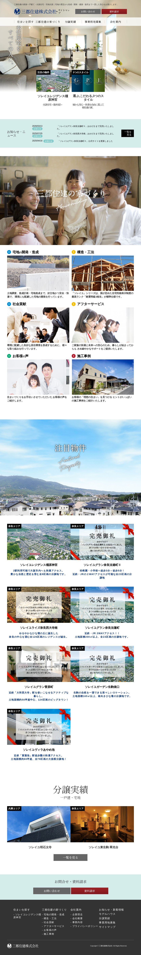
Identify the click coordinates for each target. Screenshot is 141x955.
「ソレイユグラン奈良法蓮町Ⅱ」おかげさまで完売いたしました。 (85, 127)
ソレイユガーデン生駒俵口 (102, 687)
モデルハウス (107, 913)
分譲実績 (70, 21)
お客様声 (20, 356)
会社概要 (77, 918)
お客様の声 (50, 930)
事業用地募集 (93, 21)
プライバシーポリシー (85, 926)
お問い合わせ (88, 11)
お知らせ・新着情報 (111, 909)
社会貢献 (19, 304)
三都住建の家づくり (48, 21)
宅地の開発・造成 (54, 914)
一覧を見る (128, 133)
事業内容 (77, 922)
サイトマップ (64, 12)
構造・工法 (85, 252)
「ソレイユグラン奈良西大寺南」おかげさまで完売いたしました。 (85, 134)
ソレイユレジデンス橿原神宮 (27, 916)
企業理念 (77, 914)
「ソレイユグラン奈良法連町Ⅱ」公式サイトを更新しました (85, 141)
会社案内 (115, 21)
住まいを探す (25, 21)
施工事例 (84, 356)
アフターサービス (90, 304)
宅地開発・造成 (26, 252)
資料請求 (114, 11)
